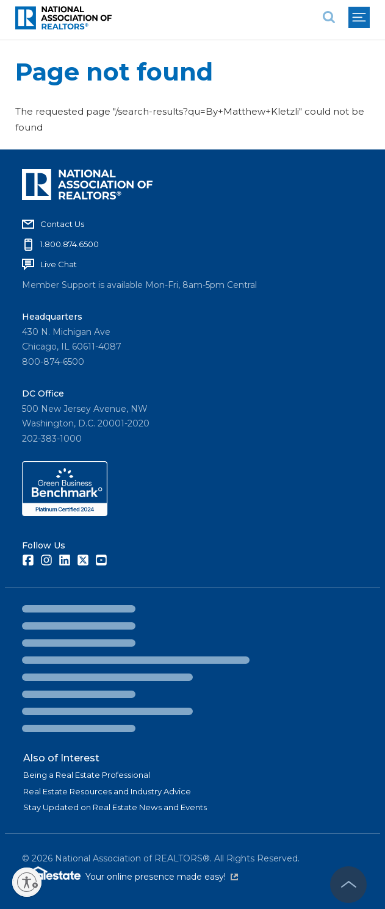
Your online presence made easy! (161, 876)
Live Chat (58, 264)
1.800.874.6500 (69, 244)
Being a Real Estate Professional (86, 775)
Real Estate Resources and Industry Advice (107, 791)
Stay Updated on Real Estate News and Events (115, 807)
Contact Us (62, 224)
